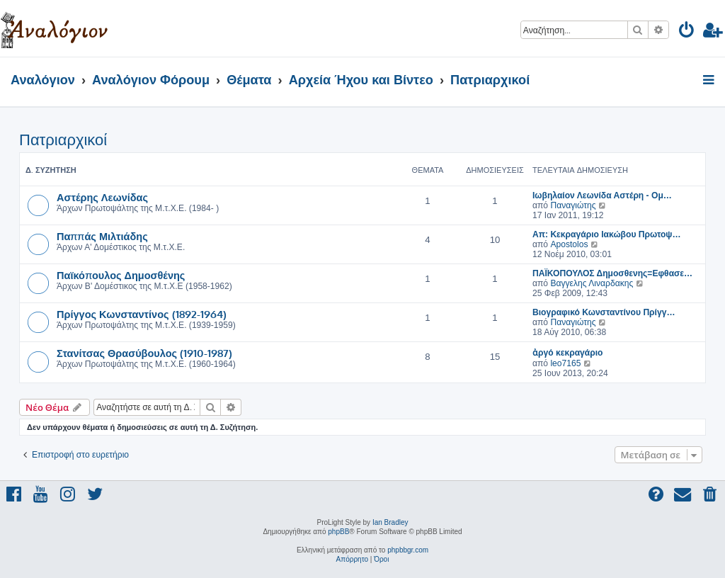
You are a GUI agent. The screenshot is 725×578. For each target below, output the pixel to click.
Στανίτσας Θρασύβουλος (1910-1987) (144, 352)
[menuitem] (687, 32)
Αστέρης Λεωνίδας (102, 197)
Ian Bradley (390, 522)
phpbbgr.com (407, 550)
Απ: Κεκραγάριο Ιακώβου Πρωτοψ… (606, 234)
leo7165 (565, 363)
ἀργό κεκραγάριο (567, 353)
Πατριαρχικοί (63, 140)
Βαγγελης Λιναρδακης (591, 283)
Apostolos (569, 244)
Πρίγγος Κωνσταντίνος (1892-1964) (142, 313)
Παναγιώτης (572, 205)
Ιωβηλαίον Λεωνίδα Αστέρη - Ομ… (602, 195)
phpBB (338, 532)
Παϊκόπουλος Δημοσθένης (121, 274)
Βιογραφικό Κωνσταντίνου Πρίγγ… (603, 312)
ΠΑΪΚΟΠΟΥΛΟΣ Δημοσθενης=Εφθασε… (612, 273)
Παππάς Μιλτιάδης (102, 236)
